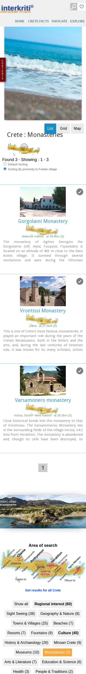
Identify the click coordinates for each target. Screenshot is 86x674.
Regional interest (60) (53, 588)
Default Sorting (15, 148)
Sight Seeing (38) (20, 597)
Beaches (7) (63, 607)
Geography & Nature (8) (60, 597)
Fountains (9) (42, 617)
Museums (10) (27, 636)
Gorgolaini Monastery (43, 205)
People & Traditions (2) (54, 655)
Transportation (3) (65, 665)
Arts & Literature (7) (21, 646)
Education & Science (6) (61, 646)
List (50, 112)
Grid (63, 112)
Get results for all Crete (43, 574)
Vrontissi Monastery (43, 294)
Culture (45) (68, 617)
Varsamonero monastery (43, 384)
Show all (21, 588)
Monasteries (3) (57, 636)
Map (77, 112)
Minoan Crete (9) (67, 626)
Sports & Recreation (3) (26, 665)
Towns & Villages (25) (30, 607)
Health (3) (21, 655)
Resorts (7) (16, 617)
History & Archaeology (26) (26, 626)
